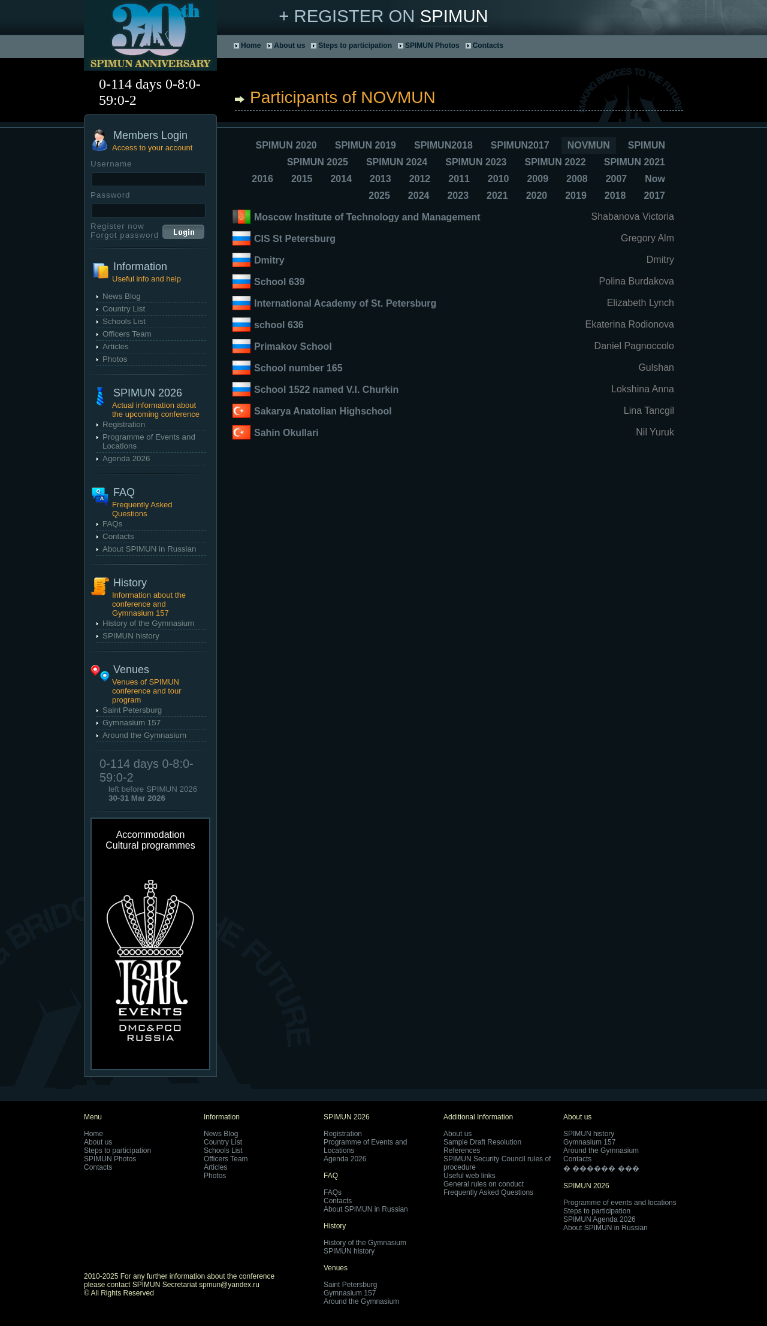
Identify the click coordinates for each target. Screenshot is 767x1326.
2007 (616, 179)
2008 (577, 179)
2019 (576, 195)
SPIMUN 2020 (285, 145)
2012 (420, 179)
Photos (115, 359)
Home (251, 45)
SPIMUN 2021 (634, 162)
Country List (123, 308)
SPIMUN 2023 (475, 162)
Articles (115, 346)
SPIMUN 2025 (317, 162)
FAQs (112, 523)
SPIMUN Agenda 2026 (599, 1219)
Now (655, 179)
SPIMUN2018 (443, 145)
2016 (262, 179)
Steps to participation (355, 45)
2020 (537, 195)
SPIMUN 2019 (365, 145)
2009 (537, 179)
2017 (654, 195)
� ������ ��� (601, 1168)
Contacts (488, 45)
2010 (498, 179)
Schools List (124, 321)
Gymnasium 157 (131, 722)
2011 (459, 179)
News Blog (121, 296)
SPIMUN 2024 (396, 162)
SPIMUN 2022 (554, 162)
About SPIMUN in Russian (149, 548)
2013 (380, 179)
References (461, 1150)
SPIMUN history (130, 635)
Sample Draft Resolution (482, 1142)
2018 (615, 195)
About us (289, 45)
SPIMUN (454, 16)
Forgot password (124, 235)
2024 (419, 195)
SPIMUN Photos (432, 45)
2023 (458, 195)
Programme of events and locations (620, 1202)
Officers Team (127, 333)
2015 (302, 179)
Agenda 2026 (126, 458)
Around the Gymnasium (144, 735)
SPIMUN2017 (520, 145)
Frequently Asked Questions (488, 1192)
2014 (341, 179)
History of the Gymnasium (148, 623)
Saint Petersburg (132, 710)
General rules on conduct (483, 1184)
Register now (117, 226)
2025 (379, 195)
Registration (123, 424)
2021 (497, 195)
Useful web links (469, 1175)
